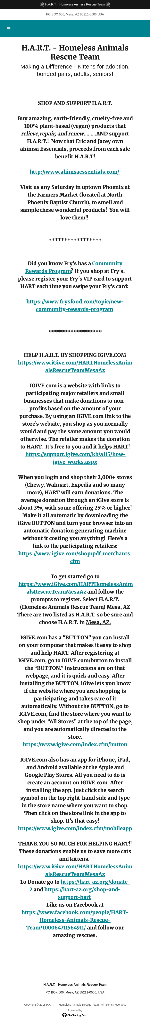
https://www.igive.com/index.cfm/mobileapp (75, 828)
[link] (75, 58)
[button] (8, 28)
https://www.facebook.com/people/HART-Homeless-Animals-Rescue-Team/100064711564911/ (75, 920)
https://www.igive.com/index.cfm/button (75, 744)
